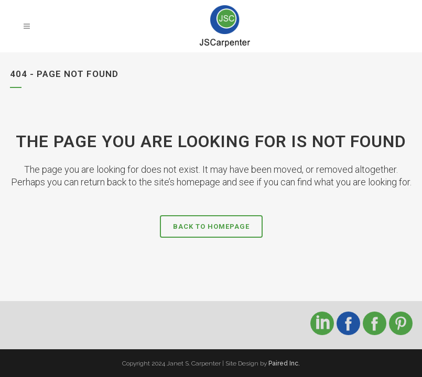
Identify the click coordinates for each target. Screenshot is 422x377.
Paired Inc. (284, 363)
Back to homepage (211, 226)
